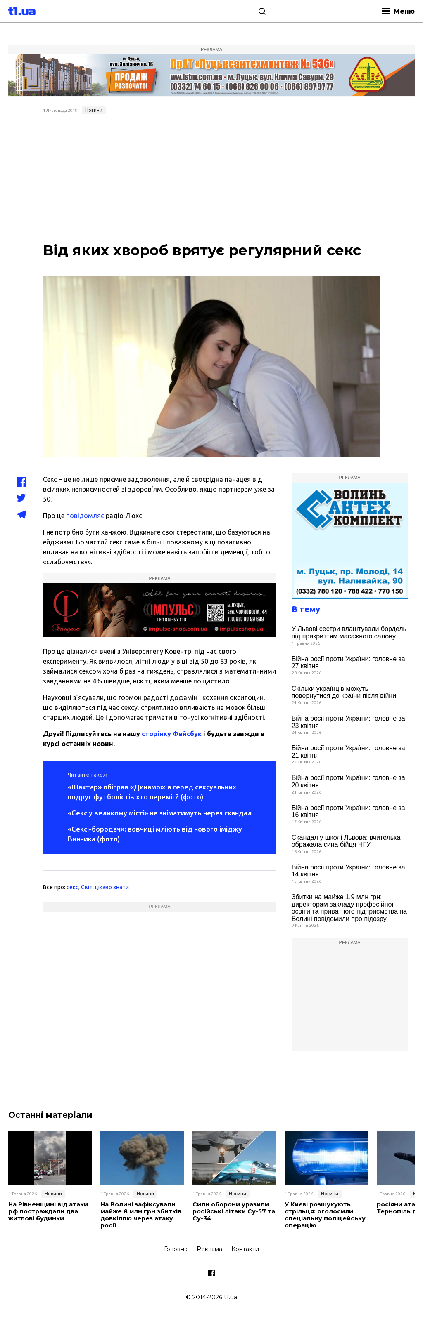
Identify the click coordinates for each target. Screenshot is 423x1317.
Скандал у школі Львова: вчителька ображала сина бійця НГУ (346, 841)
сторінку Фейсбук (172, 733)
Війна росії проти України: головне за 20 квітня (348, 781)
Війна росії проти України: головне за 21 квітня (348, 751)
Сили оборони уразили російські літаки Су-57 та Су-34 (233, 1211)
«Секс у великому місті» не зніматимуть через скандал (160, 813)
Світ (87, 887)
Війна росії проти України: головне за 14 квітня (348, 871)
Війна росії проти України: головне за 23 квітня (348, 722)
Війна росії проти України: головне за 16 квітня (348, 811)
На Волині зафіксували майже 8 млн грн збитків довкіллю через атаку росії (140, 1215)
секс (72, 887)
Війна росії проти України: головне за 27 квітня (348, 662)
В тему (306, 609)
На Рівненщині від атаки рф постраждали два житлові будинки (48, 1211)
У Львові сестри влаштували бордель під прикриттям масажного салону (349, 632)
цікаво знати (112, 887)
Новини (93, 110)
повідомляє (85, 515)
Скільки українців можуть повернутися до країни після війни (344, 692)
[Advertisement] (211, 179)
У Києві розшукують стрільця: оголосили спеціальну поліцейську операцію (324, 1215)
